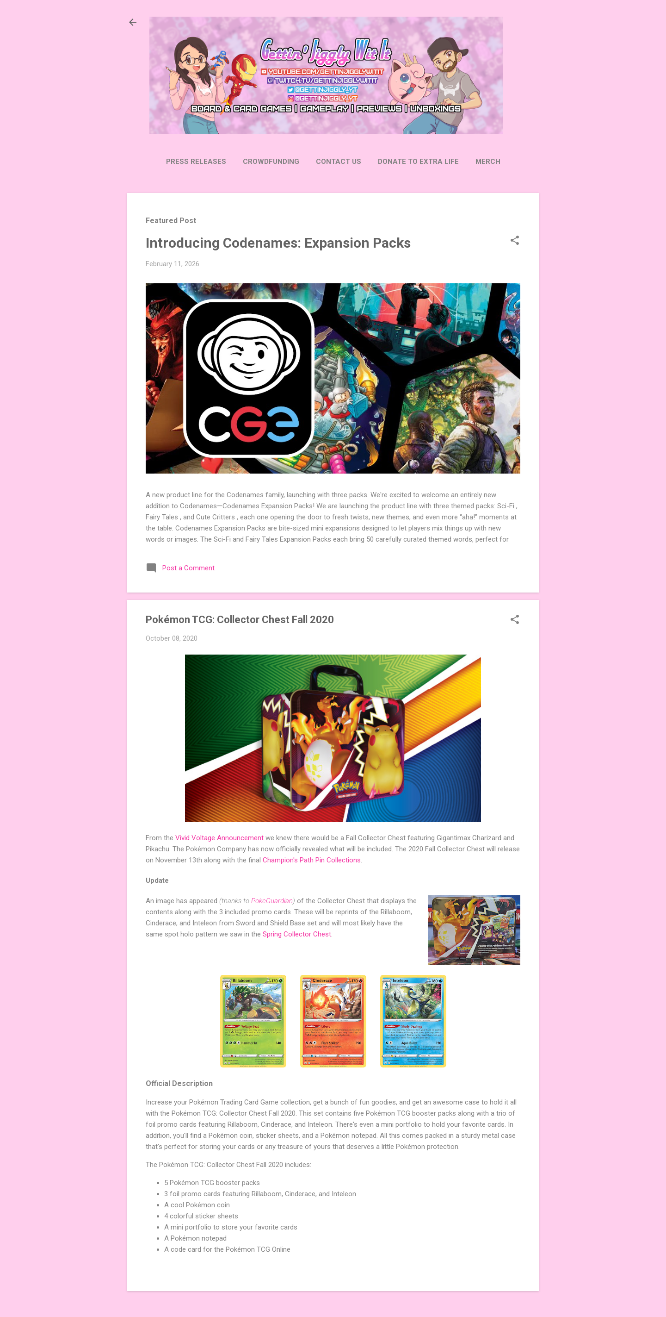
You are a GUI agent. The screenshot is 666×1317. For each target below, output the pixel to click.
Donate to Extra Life (418, 161)
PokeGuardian (272, 901)
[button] (514, 241)
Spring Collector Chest (297, 934)
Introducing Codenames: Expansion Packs (278, 243)
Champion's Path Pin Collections (312, 860)
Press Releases (196, 161)
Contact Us (338, 161)
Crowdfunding (271, 161)
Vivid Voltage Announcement (219, 838)
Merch (487, 161)
